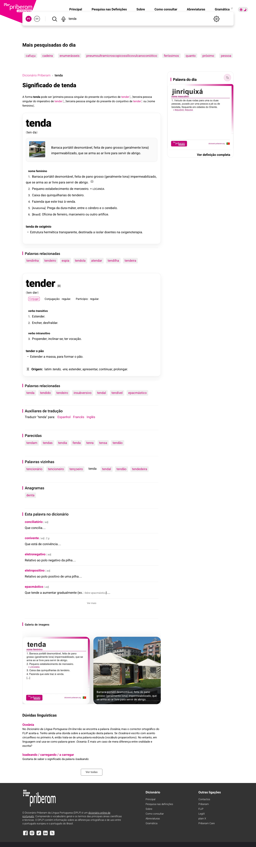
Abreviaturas (196, 9)
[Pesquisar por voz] (63, 18)
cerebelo (111, 208)
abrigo (135, 153)
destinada (85, 232)
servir (122, 153)
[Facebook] (25, 835)
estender (75, 369)
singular (79, 97)
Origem (36, 369)
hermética (51, 232)
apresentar (89, 369)
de (119, 97)
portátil (68, 147)
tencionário (34, 469)
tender (40, 283)
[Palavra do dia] (227, 77)
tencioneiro (56, 469)
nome (151, 101)
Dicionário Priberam (36, 75)
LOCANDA (98, 189)
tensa (103, 443)
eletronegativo (35, 554)
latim (48, 369)
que (80, 153)
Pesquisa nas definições (159, 804)
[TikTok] (39, 835)
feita (97, 147)
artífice (103, 214)
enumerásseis (70, 56)
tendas (48, 443)
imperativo (43, 101)
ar (102, 153)
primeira (58, 97)
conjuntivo (110, 97)
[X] (52, 835)
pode (44, 97)
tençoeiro (76, 469)
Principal (75, 9)
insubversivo (82, 393)
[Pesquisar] (54, 18)
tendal (101, 393)
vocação (75, 339)
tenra (89, 443)
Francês (78, 417)
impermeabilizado (64, 153)
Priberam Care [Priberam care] (206, 823)
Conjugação (52, 299)
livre (107, 153)
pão (41, 351)
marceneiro (77, 214)
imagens (44, 624)
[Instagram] (32, 835)
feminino (27, 105)
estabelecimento (57, 189)
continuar (105, 369)
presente (93, 97)
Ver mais (91, 603)
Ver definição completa (213, 155)
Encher (37, 323)
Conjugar (34, 298)
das (43, 195)
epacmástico (137, 393)
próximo (208, 56)
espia (65, 260)
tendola (80, 260)
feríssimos (171, 56)
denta (30, 495)
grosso (118, 147)
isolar (100, 232)
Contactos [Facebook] (204, 799)
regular (66, 299)
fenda (77, 443)
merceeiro (81, 189)
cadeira (47, 56)
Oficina (47, 214)
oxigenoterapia (131, 232)
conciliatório (34, 522)
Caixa (36, 195)
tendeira (130, 260)
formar (69, 356)
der (35, 292)
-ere (64, 369)
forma (29, 97)
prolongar (120, 369)
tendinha (32, 260)
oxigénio (45, 226)
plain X (202, 818)
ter (66, 339)
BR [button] (36, 18)
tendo (56, 369)
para (114, 153)
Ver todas (92, 772)
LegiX (201, 813)
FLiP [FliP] (200, 809)
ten (29, 132)
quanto (191, 56)
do (86, 97)
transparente (68, 232)
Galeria (29, 624)
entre (81, 208)
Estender (38, 316)
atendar (96, 260)
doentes (110, 232)
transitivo (42, 311)
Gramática (224, 9)
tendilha (113, 260)
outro (94, 214)
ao (98, 153)
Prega (51, 208)
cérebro (93, 208)
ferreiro (62, 214)
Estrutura (36, 232)
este (54, 201)
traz (60, 201)
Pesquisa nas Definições (109, 9)
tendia (62, 443)
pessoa (226, 56)
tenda (36, 97)
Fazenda (38, 201)
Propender (39, 339)
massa (51, 356)
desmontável (83, 147)
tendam (31, 443)
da (35, 132)
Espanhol (64, 417)
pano (108, 147)
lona (145, 147)
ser (50, 97)
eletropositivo (35, 570)
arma (92, 153)
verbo (31, 311)
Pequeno (38, 189)
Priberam (203, 804)
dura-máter (68, 208)
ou (145, 101)
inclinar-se (55, 339)
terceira (137, 97)
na (118, 232)
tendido (45, 393)
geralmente (133, 147)
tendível (117, 393)
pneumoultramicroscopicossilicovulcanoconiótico (121, 56)
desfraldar (50, 323)
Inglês (91, 417)
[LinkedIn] (45, 835)
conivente (32, 538)
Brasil (36, 214)
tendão (117, 443)
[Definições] (216, 18)
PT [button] (28, 18)
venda (71, 201)
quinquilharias (57, 195)
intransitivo (43, 333)
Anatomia (39, 208)
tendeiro (78, 195)
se (86, 153)
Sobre (140, 9)
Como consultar (165, 9)
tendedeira (139, 469)
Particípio (82, 299)
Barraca (56, 147)
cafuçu (31, 56)
